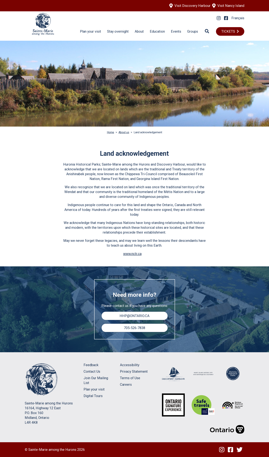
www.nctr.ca (132, 254)
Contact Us (92, 371)
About (139, 31)
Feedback (91, 365)
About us (124, 132)
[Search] (207, 31)
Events (176, 31)
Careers (126, 384)
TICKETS (228, 31)
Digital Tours (93, 396)
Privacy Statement (134, 371)
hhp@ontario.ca (134, 316)
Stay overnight (118, 31)
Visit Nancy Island (230, 6)
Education (157, 31)
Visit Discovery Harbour (192, 6)
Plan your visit (90, 31)
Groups (192, 31)
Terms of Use (130, 378)
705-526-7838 (134, 328)
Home (110, 132)
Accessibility (129, 365)
